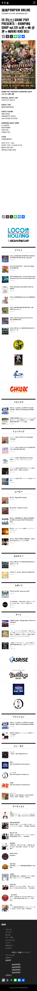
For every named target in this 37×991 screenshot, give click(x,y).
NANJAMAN (12, 843)
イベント (18, 249)
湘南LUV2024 (16, 967)
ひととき (12, 752)
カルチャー (18, 555)
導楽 (11, 812)
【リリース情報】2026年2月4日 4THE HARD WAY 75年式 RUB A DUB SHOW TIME (22, 448)
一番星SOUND (13, 895)
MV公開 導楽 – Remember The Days (19, 508)
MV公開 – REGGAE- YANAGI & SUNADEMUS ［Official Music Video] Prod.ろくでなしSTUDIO (22, 539)
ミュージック (18, 431)
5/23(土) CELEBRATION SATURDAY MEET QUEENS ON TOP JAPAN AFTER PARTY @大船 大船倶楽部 (22, 256)
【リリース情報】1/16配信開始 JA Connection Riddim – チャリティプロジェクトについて (21, 458)
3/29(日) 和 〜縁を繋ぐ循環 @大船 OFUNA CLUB (22, 572)
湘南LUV (8, 960)
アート (19, 614)
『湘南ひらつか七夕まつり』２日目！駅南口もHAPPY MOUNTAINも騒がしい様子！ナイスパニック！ (22, 644)
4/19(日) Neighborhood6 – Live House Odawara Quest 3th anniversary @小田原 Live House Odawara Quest (22, 277)
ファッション (18, 716)
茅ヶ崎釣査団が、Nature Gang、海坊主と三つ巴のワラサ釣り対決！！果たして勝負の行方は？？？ (22, 603)
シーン (7, 942)
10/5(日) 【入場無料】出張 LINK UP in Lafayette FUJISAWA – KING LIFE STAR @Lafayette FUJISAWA (22, 408)
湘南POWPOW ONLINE (15, 10)
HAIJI (11, 905)
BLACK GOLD (13, 884)
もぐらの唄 (13, 772)
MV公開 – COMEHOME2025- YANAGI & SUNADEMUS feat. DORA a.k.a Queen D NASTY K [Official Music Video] (22, 520)
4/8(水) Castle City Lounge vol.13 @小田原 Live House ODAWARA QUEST (21, 318)
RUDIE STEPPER (13, 853)
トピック (8, 929)
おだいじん (13, 793)
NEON (11, 762)
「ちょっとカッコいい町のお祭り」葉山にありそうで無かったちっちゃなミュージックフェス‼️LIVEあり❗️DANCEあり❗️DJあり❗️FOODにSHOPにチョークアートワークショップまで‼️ (22, 633)
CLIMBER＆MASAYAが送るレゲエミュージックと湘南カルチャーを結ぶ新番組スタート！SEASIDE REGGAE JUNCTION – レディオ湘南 (23, 419)
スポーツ (18, 585)
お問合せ (8, 975)
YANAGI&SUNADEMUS (15, 822)
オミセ (7, 934)
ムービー (18, 491)
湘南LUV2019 (16, 972)
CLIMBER (12, 874)
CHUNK (11, 783)
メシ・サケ (18, 745)
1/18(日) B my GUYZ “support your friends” (20, 591)
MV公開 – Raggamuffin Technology (18, 497)
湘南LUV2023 (16, 970)
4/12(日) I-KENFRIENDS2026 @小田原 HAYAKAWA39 (22, 297)
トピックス (18, 401)
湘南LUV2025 (16, 964)
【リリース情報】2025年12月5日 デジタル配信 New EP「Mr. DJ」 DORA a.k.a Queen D (22, 469)
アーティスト (18, 806)
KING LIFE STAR (13, 833)
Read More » (27, 836)
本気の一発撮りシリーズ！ (21, 952)
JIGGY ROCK (12, 864)
